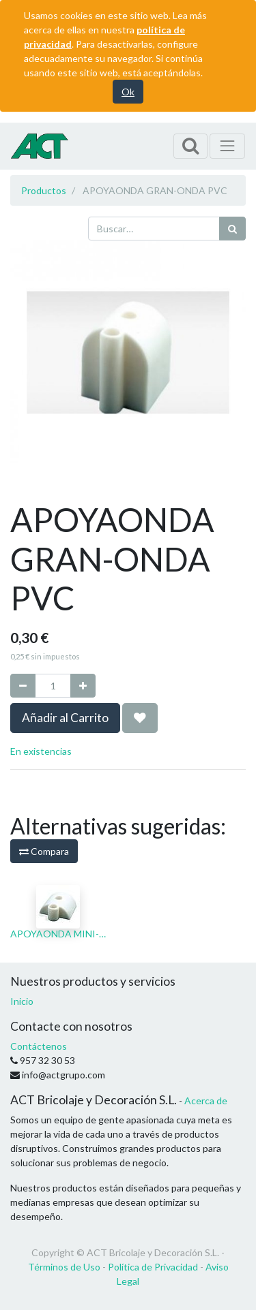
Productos (43, 190)
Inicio (21, 1001)
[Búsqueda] (232, 228)
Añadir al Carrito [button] (65, 718)
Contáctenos (38, 1046)
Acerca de (205, 1100)
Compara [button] (44, 851)
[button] (140, 718)
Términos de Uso (64, 1267)
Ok (128, 91)
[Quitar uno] (22, 686)
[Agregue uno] (83, 686)
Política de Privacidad (153, 1267)
